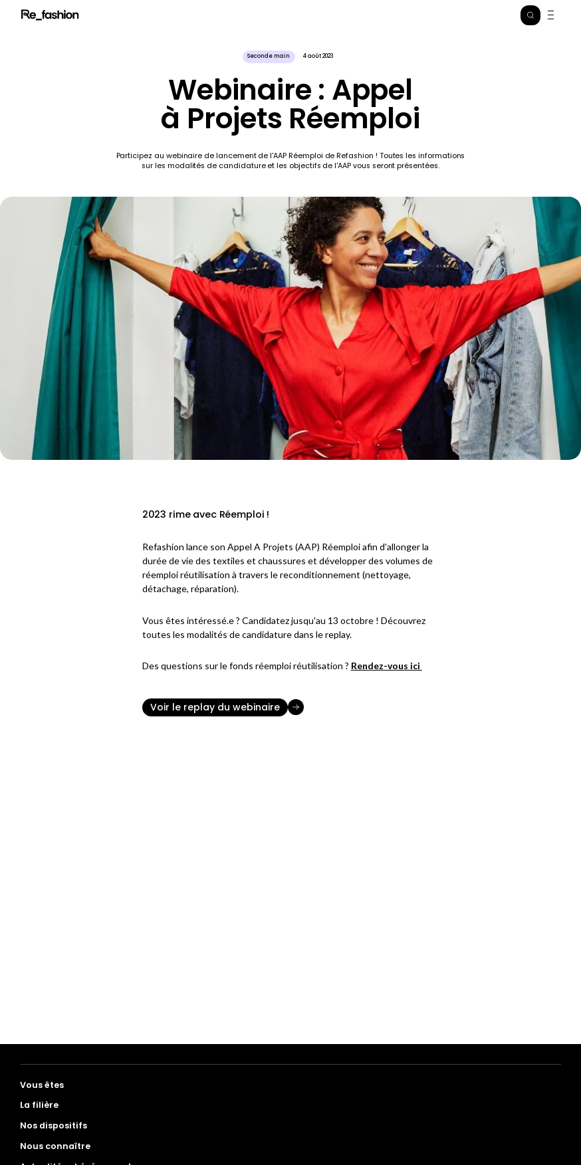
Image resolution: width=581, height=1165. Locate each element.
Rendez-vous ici (386, 665)
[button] (530, 15)
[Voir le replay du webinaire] (290, 707)
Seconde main (268, 56)
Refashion (50, 15)
